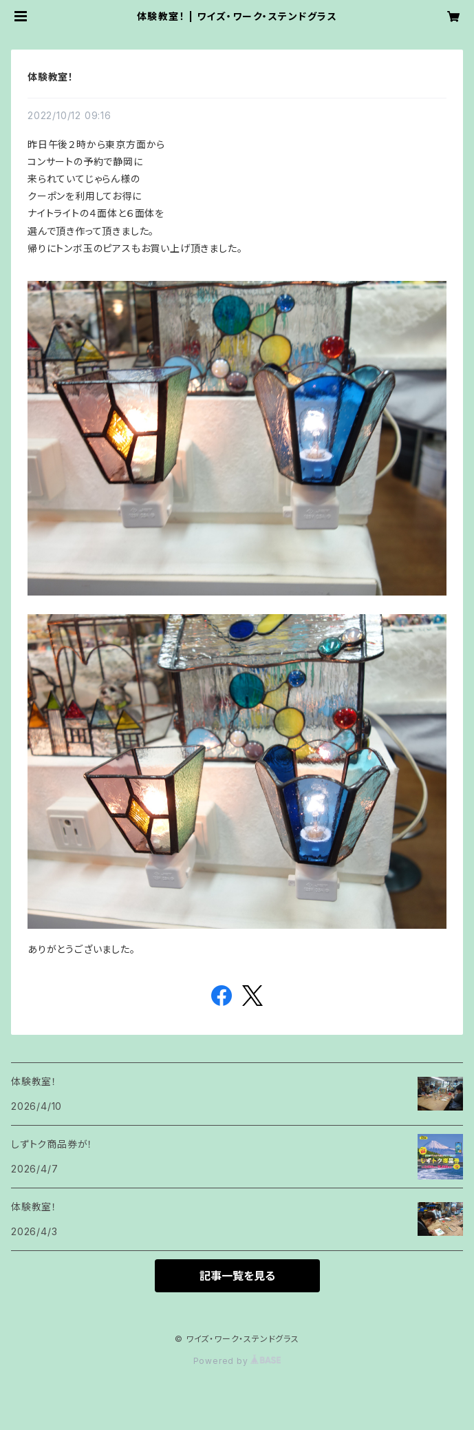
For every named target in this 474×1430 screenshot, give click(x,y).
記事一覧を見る (237, 1276)
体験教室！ (51, 77)
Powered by (237, 1361)
